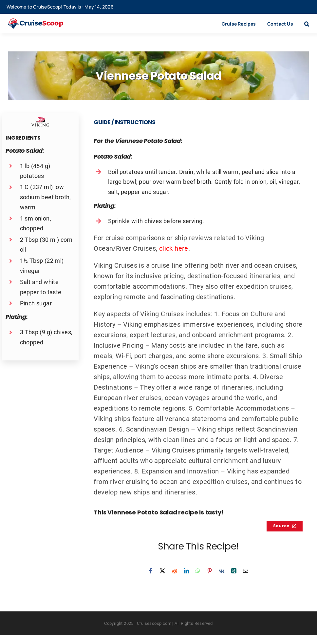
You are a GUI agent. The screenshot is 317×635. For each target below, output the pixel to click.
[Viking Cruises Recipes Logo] (40, 120)
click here (173, 248)
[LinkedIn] (186, 571)
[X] (162, 571)
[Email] (246, 571)
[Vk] (221, 571)
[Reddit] (174, 571)
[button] (306, 23)
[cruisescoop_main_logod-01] (42, 21)
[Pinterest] (209, 571)
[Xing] (234, 571)
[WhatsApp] (197, 571)
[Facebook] (151, 571)
